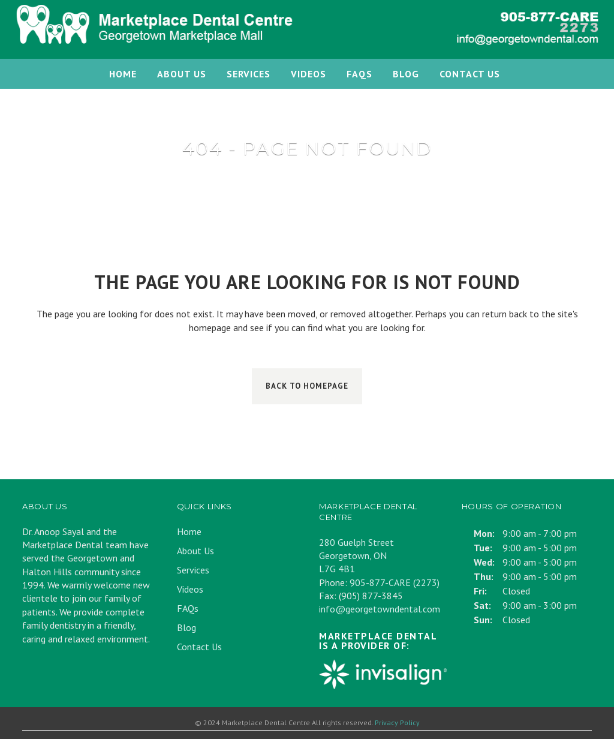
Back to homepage (307, 386)
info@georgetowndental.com (379, 609)
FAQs (187, 608)
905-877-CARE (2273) (395, 582)
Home (189, 531)
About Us (195, 551)
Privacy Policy (397, 722)
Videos (190, 589)
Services (193, 570)
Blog (186, 627)
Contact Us (199, 647)
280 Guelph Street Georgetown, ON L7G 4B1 (356, 555)
